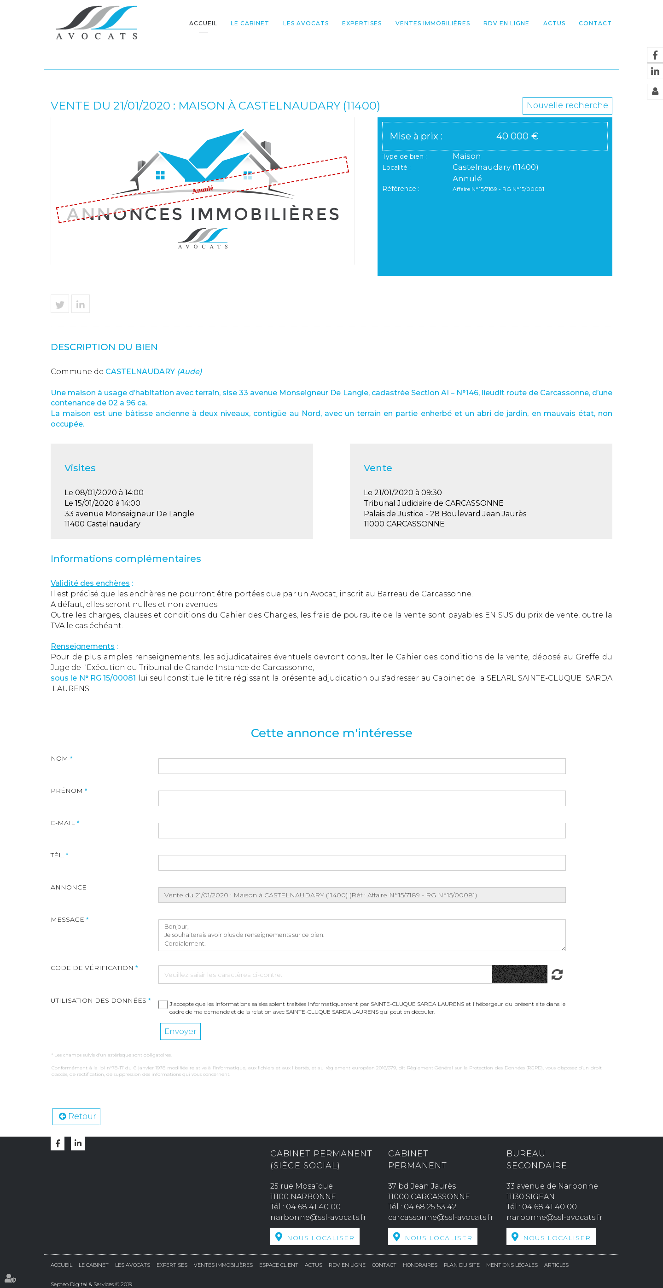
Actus (554, 23)
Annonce (69, 887)
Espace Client (278, 1265)
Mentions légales (512, 1265)
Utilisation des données (98, 1000)
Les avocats (306, 23)
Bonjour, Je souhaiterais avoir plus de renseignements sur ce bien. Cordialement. (362, 935)
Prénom (67, 790)
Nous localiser (321, 1238)
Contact (595, 23)
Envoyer (180, 1031)
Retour (82, 1116)
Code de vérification (92, 968)
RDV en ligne (506, 23)
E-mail (63, 823)
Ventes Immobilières (432, 23)
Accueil (203, 23)
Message (67, 919)
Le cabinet (250, 23)
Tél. (57, 855)
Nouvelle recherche (567, 105)
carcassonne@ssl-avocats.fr (441, 1217)
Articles (556, 1265)
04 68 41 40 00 (313, 1206)
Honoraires (420, 1265)
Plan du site (462, 1265)
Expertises (362, 23)
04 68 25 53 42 (430, 1206)
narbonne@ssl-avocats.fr (318, 1217)
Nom (59, 758)
